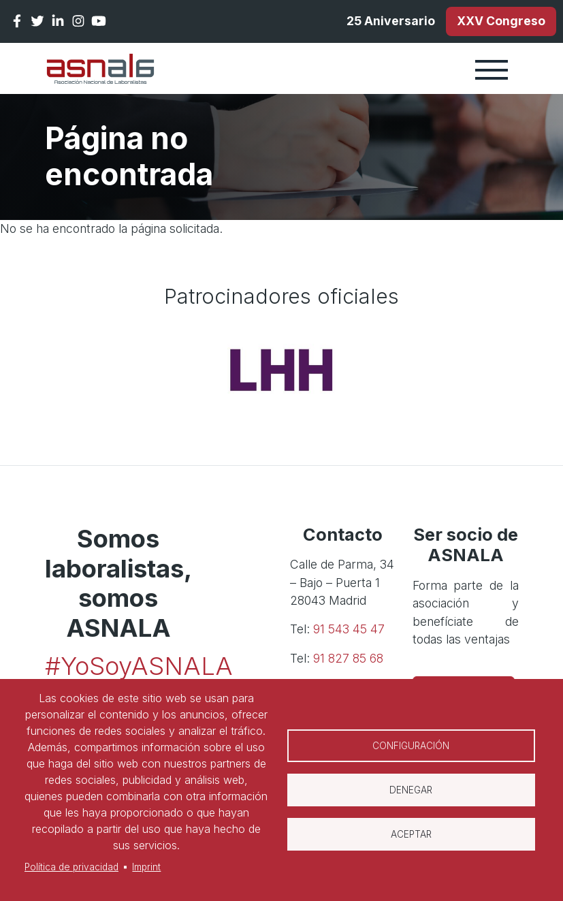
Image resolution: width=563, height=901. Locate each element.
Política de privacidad (71, 867)
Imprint (146, 867)
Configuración (410, 745)
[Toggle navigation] (491, 68)
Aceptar (411, 834)
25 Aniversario (391, 21)
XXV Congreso (501, 21)
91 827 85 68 (348, 658)
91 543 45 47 (349, 629)
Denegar (410, 790)
